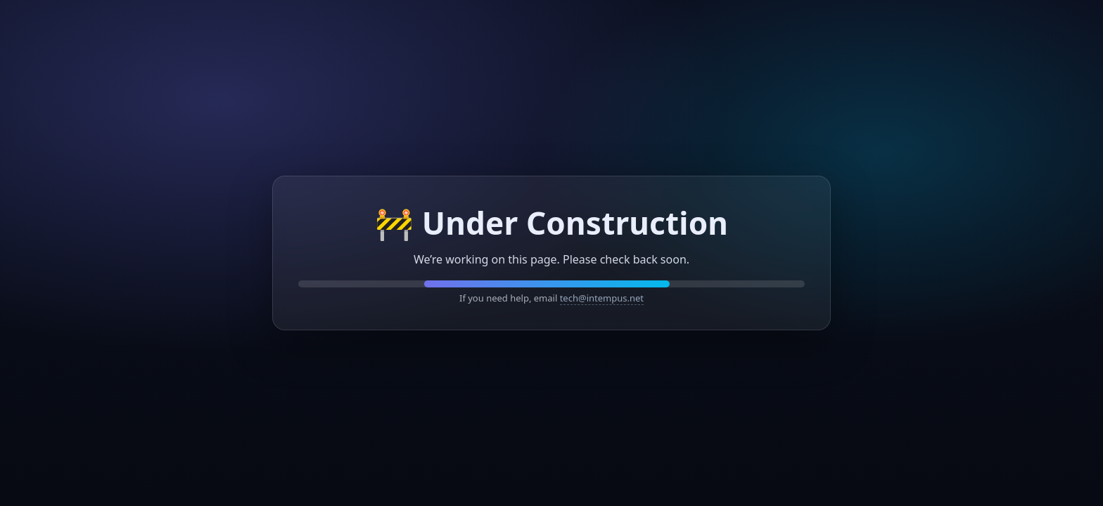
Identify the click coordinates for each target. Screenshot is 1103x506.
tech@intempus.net (602, 298)
